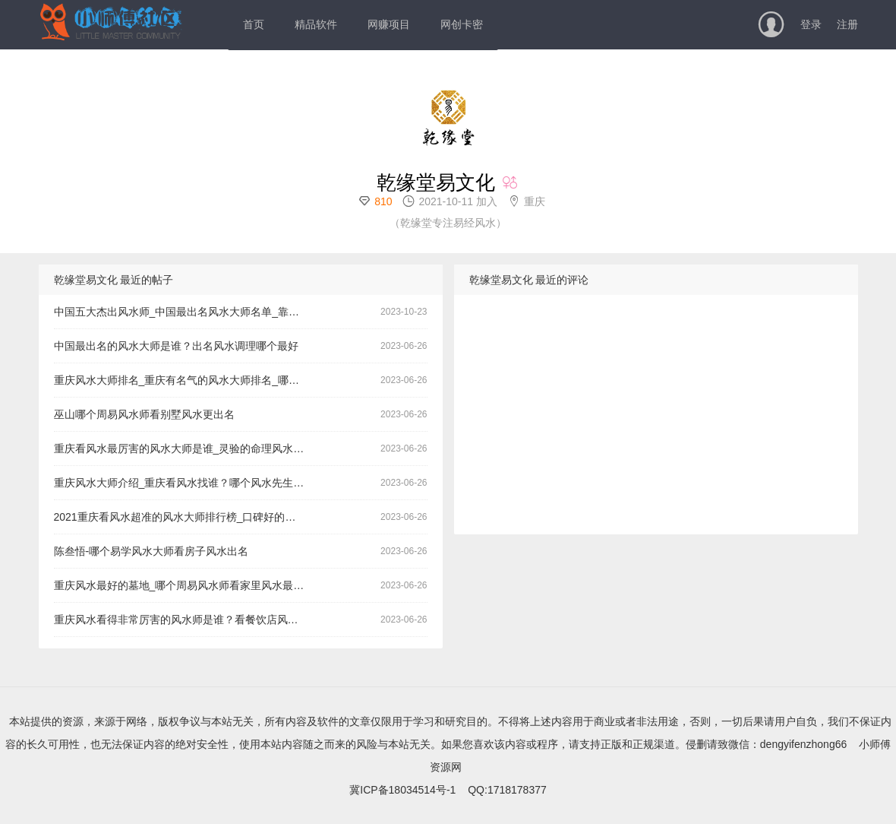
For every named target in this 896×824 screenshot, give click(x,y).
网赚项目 (389, 24)
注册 (847, 24)
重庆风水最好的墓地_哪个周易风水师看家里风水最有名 (184, 585)
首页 (253, 24)
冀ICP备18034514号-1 (402, 790)
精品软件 (316, 24)
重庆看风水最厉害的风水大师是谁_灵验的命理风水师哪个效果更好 (185, 448)
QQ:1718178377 (507, 790)
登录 (811, 24)
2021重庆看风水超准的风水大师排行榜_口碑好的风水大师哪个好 (185, 517)
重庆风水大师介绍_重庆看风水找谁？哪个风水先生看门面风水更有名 (185, 483)
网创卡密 (461, 24)
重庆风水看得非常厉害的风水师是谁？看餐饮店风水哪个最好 (185, 619)
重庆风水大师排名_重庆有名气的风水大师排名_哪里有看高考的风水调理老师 (185, 380)
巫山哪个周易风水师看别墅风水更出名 (144, 414)
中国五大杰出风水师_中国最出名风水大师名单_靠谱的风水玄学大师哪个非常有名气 (185, 312)
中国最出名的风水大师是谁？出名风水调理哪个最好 (176, 346)
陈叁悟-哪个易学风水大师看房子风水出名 (151, 551)
